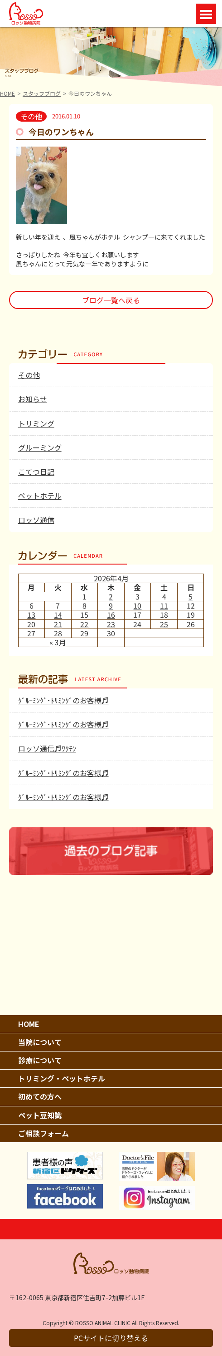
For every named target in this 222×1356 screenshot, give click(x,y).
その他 (29, 374)
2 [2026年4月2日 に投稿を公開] (111, 596)
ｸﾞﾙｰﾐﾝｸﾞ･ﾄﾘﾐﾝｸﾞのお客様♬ (63, 700)
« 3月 (57, 642)
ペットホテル (40, 495)
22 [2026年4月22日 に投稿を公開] (84, 624)
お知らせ (32, 398)
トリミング (36, 423)
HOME (7, 93)
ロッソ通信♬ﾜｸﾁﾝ (47, 748)
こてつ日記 (36, 471)
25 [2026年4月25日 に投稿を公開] (164, 624)
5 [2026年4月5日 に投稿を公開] (190, 596)
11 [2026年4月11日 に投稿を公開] (164, 605)
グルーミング (40, 447)
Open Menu (206, 14)
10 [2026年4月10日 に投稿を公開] (137, 605)
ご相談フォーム (43, 1133)
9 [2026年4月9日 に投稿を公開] (111, 605)
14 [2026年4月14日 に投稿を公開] (58, 614)
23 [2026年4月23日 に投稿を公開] (111, 624)
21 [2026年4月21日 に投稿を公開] (58, 624)
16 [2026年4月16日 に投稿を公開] (111, 614)
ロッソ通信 (36, 519)
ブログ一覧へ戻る (111, 300)
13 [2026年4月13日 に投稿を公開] (31, 614)
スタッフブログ (42, 93)
